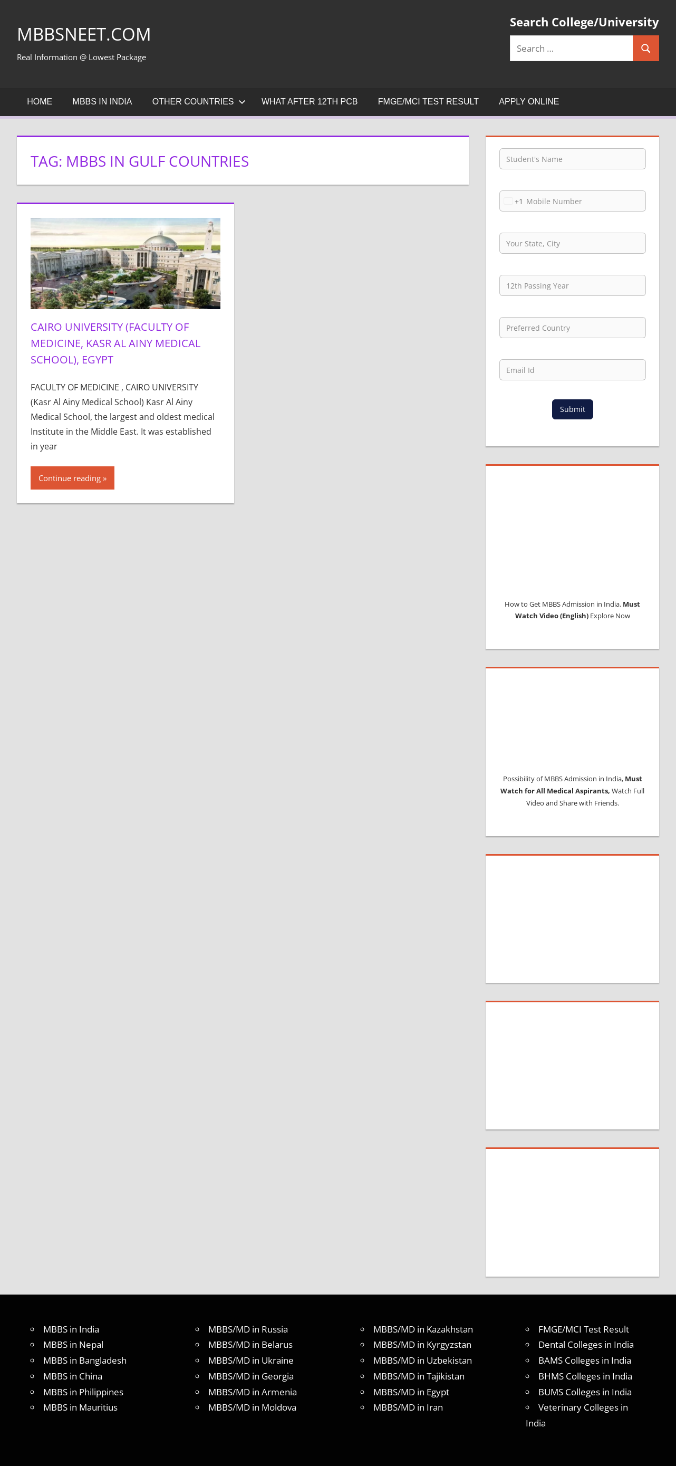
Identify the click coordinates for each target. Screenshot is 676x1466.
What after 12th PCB (310, 101)
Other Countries (199, 101)
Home (39, 101)
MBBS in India (102, 101)
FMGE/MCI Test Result (428, 101)
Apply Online (529, 101)
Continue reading (69, 478)
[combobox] (511, 201)
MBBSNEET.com (90, 33)
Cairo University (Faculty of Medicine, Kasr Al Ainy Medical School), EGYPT (124, 342)
